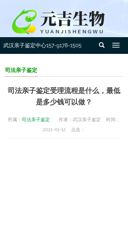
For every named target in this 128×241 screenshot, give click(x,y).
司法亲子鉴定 (36, 119)
